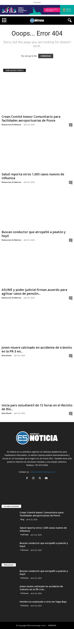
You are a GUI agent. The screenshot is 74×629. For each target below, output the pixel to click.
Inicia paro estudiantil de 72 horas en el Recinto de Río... (37, 407)
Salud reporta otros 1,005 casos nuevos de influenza (33, 176)
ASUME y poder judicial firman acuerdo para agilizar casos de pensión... (34, 292)
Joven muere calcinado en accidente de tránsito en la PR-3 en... (37, 349)
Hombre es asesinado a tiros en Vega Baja (43, 601)
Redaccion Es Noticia (11, 124)
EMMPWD (52, 625)
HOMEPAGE (46, 56)
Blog (22, 519)
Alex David (6, 355)
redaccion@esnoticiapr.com (42, 472)
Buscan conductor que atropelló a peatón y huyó (34, 234)
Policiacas (24, 550)
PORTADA (24, 535)
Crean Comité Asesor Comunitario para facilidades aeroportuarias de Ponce (31, 119)
